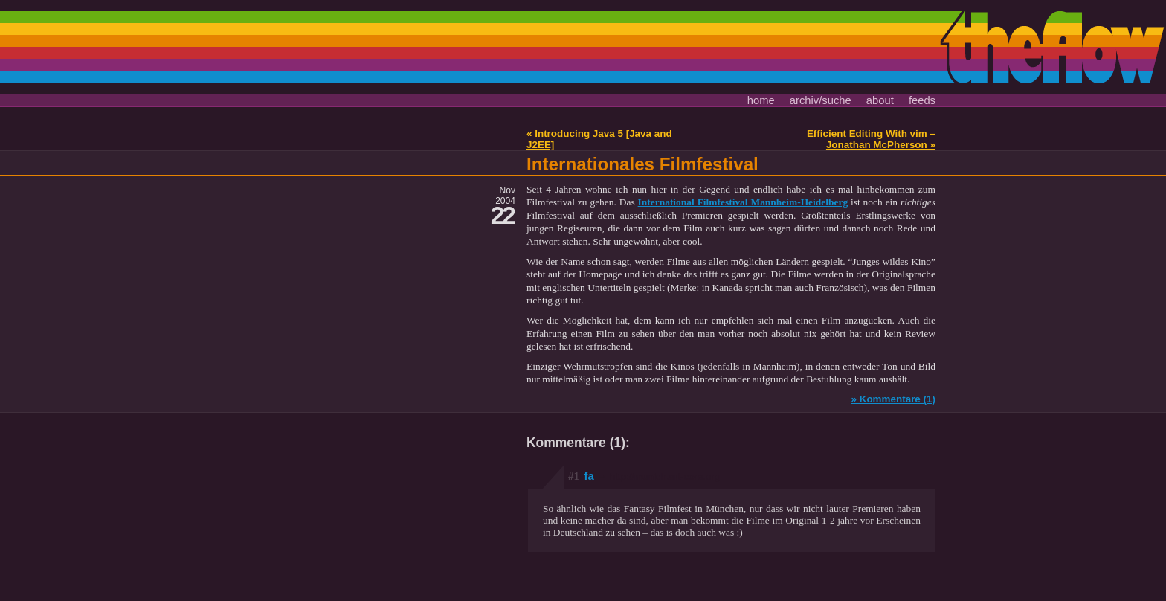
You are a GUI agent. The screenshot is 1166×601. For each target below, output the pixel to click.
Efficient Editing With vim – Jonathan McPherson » (871, 139)
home (761, 100)
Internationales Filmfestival (642, 164)
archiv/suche (820, 100)
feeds (922, 100)
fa (652, 476)
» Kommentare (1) (893, 399)
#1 (573, 476)
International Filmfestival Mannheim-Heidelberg (743, 202)
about (880, 100)
